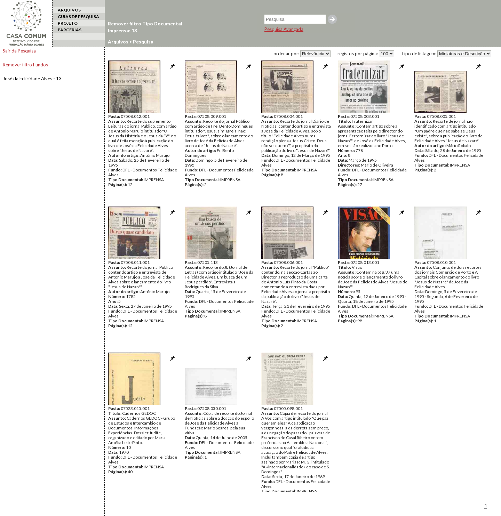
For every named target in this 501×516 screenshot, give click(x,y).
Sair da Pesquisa (19, 51)
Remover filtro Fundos (25, 64)
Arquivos (118, 42)
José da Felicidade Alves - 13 (32, 78)
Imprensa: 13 (122, 30)
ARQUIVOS (69, 10)
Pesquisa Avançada (283, 29)
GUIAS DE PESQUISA (78, 16)
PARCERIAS (69, 29)
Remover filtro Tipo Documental (145, 23)
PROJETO (68, 23)
